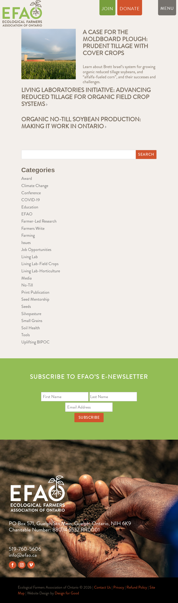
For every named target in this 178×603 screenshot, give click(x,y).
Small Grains (31, 321)
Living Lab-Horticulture (40, 271)
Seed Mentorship (35, 299)
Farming (28, 235)
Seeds (26, 306)
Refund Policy (137, 587)
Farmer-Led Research (39, 221)
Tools (25, 335)
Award (26, 178)
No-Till (27, 285)
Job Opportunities (36, 250)
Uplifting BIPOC (35, 342)
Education (29, 207)
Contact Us (102, 587)
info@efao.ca (23, 555)
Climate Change (34, 186)
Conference (31, 193)
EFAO (26, 214)
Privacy (118, 587)
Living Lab (29, 257)
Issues (26, 243)
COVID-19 (30, 200)
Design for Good (67, 593)
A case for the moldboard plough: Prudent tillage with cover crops (115, 42)
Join (107, 9)
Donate (130, 9)
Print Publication (35, 292)
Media (26, 278)
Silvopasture (31, 314)
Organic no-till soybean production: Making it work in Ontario (81, 123)
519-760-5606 (25, 549)
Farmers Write (32, 228)
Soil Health (30, 328)
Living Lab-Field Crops (39, 264)
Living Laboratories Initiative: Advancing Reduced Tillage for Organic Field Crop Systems (86, 97)
